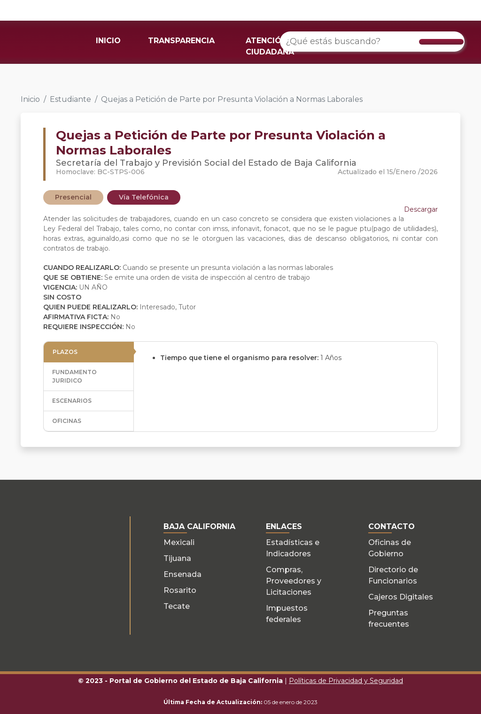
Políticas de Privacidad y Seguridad (346, 680)
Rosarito (179, 590)
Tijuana (177, 558)
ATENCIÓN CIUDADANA (270, 46)
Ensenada (182, 574)
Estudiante (70, 99)
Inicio (30, 99)
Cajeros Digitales (400, 596)
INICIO (108, 40)
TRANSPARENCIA (181, 40)
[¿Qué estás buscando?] (372, 41)
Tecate (176, 606)
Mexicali (178, 542)
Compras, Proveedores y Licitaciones (293, 581)
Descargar (421, 209)
